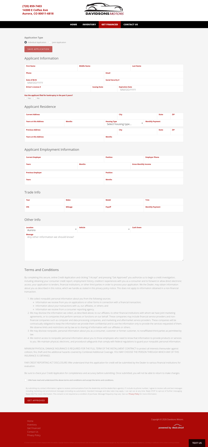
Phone (28, 73)
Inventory (89, 24)
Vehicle (82, 227)
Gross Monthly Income (141, 164)
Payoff (108, 207)
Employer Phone (152, 157)
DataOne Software (69, 443)
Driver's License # (33, 87)
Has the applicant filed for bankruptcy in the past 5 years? (48, 95)
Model (108, 200)
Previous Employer (34, 172)
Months (69, 121)
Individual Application (37, 42)
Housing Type (111, 121)
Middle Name (84, 66)
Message (29, 234)
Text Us (197, 443)
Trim (147, 200)
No (38, 98)
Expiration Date (125, 87)
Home (73, 24)
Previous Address (33, 130)
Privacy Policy (134, 394)
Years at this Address (35, 121)
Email (108, 73)
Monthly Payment (152, 121)
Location (29, 227)
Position (109, 157)
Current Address (33, 114)
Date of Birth (31, 80)
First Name (30, 66)
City (120, 114)
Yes (29, 98)
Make (68, 200)
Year (28, 200)
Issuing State (97, 87)
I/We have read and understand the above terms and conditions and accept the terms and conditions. (71, 380)
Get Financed (109, 24)
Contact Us (131, 24)
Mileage (69, 207)
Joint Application (59, 42)
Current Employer (33, 157)
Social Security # (112, 80)
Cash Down (136, 227)
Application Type (33, 37)
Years (28, 164)
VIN (27, 207)
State (161, 114)
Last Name (136, 66)
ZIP (173, 114)
